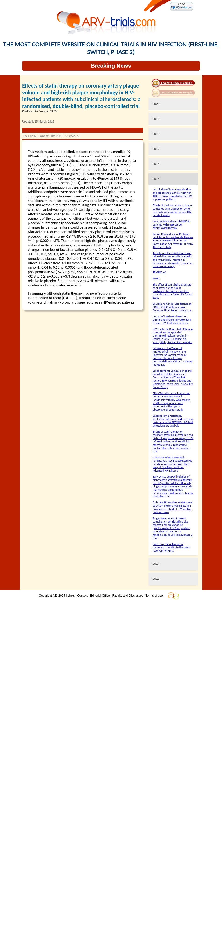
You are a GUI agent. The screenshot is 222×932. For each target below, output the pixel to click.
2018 (156, 134)
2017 (156, 149)
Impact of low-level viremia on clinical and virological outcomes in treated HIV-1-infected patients (172, 320)
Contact (82, 595)
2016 (156, 164)
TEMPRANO (159, 272)
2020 (156, 104)
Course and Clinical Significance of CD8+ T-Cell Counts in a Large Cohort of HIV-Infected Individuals (172, 307)
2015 (156, 179)
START (156, 278)
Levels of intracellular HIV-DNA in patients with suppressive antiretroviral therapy (171, 225)
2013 (156, 578)
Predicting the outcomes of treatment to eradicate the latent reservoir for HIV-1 (171, 547)
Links (71, 595)
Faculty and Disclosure (127, 595)
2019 (156, 119)
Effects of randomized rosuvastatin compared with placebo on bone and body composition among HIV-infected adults (172, 210)
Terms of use (154, 595)
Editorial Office (100, 595)
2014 (156, 563)
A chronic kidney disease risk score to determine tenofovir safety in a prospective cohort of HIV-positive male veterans (172, 507)
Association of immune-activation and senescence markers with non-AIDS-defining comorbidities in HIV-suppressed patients (173, 194)
